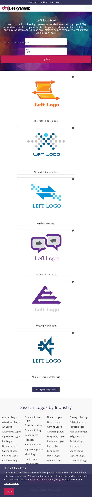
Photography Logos (79, 417)
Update (46, 59)
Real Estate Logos (78, 431)
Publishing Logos (78, 421)
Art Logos (7, 426)
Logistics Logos (77, 455)
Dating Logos (31, 434)
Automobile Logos (11, 431)
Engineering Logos (34, 449)
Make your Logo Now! (46, 389)
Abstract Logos (9, 417)
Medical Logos (54, 460)
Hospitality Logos (56, 436)
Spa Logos (75, 445)
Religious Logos (77, 436)
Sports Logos (76, 450)
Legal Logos (53, 450)
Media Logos (53, 455)
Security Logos (77, 441)
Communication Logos (33, 419)
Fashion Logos (32, 463)
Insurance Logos (55, 441)
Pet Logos (7, 441)
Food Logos (31, 458)
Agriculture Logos (11, 436)
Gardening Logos (55, 431)
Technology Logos (79, 460)
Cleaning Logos (10, 455)
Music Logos (31, 454)
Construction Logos (34, 425)
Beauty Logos (9, 445)
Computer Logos (10, 460)
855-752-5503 (34, 2)
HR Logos (29, 439)
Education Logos (33, 444)
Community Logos (34, 430)
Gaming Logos (54, 426)
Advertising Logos (11, 421)
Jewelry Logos (54, 445)
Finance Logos (54, 417)
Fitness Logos (54, 421)
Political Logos (77, 426)
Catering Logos (9, 450)
